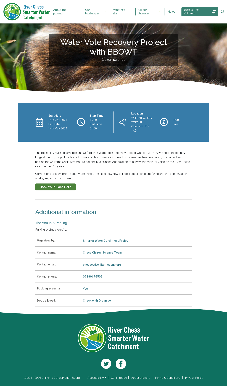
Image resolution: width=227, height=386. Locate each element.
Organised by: (46, 240)
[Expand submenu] (77, 11)
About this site (140, 377)
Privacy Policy (194, 377)
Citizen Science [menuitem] (143, 11)
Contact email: (46, 264)
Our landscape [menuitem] (92, 11)
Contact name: (46, 252)
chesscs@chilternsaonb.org (102, 264)
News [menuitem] (171, 11)
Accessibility (96, 377)
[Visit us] (106, 364)
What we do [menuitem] (119, 11)
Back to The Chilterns (191, 11)
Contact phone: (47, 276)
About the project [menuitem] (60, 11)
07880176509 (92, 276)
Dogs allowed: (46, 300)
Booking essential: (49, 288)
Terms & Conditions (168, 377)
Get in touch (119, 377)
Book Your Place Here (55, 187)
